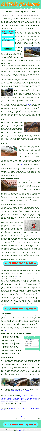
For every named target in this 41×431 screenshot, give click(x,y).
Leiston (11, 401)
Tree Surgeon (20, 408)
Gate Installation (6, 409)
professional (16, 99)
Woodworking (12, 408)
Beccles (23, 398)
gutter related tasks (31, 298)
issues (21, 164)
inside (35, 25)
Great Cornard (28, 396)
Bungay (31, 395)
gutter (11, 79)
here (6, 330)
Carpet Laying (35, 408)
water (17, 68)
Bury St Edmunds (26, 399)
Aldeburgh (3, 398)
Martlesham (25, 395)
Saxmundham (16, 399)
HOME (21, 8)
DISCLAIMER (37, 8)
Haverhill (11, 396)
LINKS (24, 8)
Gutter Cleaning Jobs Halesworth (20, 390)
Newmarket (29, 398)
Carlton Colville (6, 399)
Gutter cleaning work (7, 104)
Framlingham (4, 401)
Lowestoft (23, 401)
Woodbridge (4, 396)
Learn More (21, 430)
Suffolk (10, 300)
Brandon (10, 398)
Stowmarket (19, 396)
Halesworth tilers (6, 278)
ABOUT (28, 8)
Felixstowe (36, 399)
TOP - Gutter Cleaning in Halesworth (11, 406)
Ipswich (16, 401)
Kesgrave (37, 396)
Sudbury (37, 395)
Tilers (27, 408)
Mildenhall (36, 398)
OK (26, 430)
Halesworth (28, 104)
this (17, 276)
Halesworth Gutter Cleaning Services (16, 333)
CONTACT (31, 8)
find (6, 315)
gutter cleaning (17, 115)
